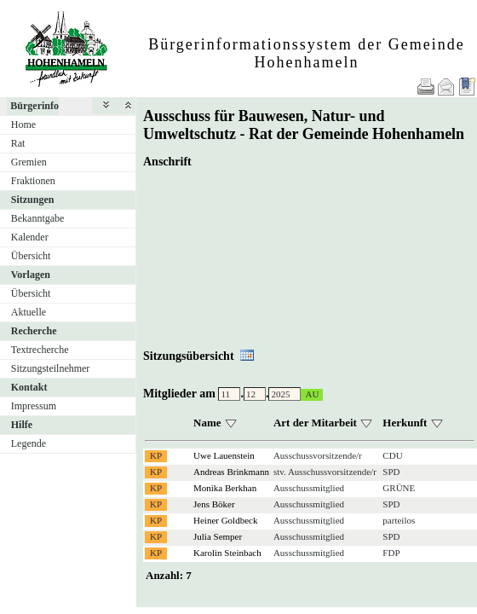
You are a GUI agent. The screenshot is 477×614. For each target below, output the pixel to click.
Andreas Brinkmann (231, 471)
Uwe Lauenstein (224, 455)
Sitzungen (33, 200)
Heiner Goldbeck (225, 520)
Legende (28, 443)
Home (23, 124)
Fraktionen (33, 181)
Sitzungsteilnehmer (50, 368)
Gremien (29, 162)
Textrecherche (40, 350)
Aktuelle (28, 312)
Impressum (33, 406)
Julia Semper (217, 536)
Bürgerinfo (34, 106)
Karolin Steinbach (227, 552)
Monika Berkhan (224, 488)
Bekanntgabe (38, 218)
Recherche (34, 331)
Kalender (30, 237)
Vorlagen (30, 275)
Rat (18, 143)
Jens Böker (214, 504)
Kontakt (29, 387)
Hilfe (21, 425)
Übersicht (31, 256)
